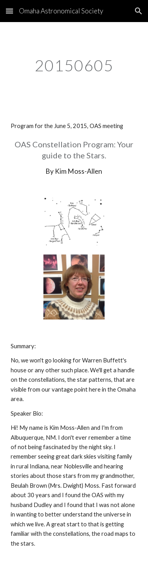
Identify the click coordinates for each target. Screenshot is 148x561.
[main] (74, 65)
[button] (9, 11)
